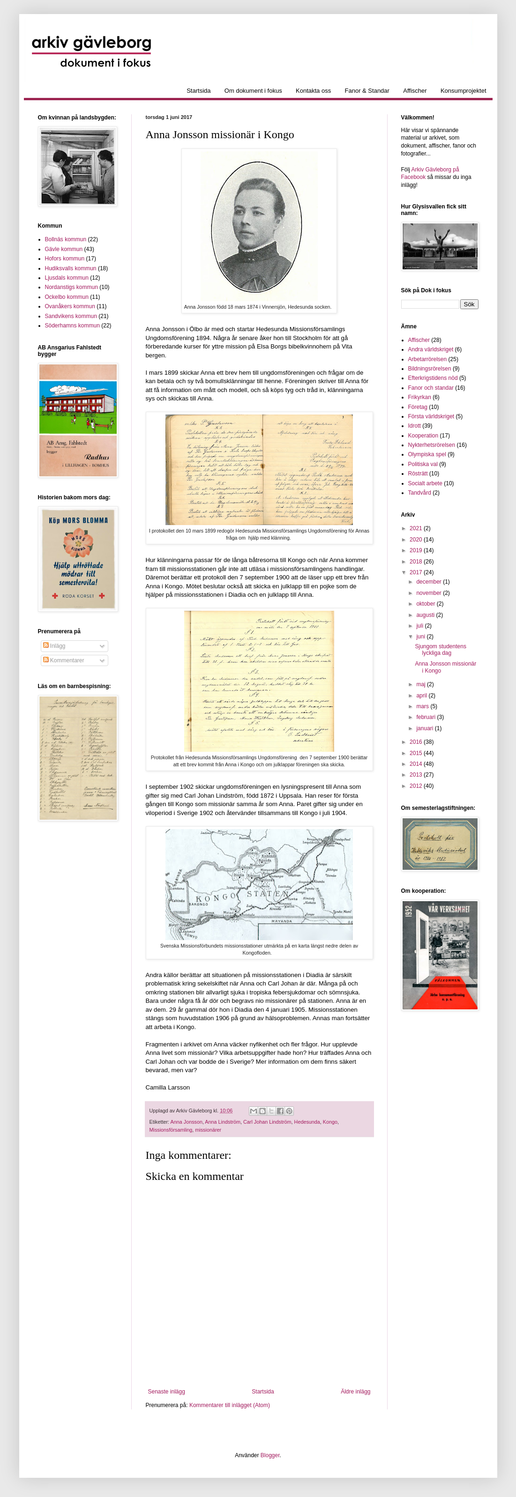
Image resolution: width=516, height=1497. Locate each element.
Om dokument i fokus (253, 90)
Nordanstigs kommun (71, 287)
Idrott (414, 425)
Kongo (330, 1122)
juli (420, 626)
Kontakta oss (313, 90)
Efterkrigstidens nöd (433, 378)
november (429, 593)
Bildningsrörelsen (429, 368)
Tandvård (419, 492)
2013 (417, 774)
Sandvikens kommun (71, 316)
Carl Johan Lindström (267, 1122)
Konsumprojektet (463, 90)
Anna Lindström (222, 1122)
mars (423, 706)
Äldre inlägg (355, 1391)
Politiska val (423, 464)
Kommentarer (63, 660)
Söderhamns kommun (72, 325)
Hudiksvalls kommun (71, 268)
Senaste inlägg (166, 1391)
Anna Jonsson (186, 1122)
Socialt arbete (425, 483)
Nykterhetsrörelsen (432, 445)
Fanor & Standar (367, 90)
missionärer (208, 1130)
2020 (417, 539)
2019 (417, 550)
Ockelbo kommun (67, 297)
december (429, 581)
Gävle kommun (64, 249)
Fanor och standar (431, 388)
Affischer (414, 90)
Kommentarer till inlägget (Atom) (229, 1405)
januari (425, 728)
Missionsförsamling (171, 1130)
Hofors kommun (65, 258)
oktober (426, 603)
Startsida (198, 90)
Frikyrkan (419, 397)
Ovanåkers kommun (70, 306)
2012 (417, 786)
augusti (426, 615)
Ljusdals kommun (67, 277)
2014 (417, 764)
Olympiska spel (427, 454)
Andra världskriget (431, 349)
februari (426, 717)
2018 (417, 561)
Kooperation (423, 435)
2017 (417, 572)
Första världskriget (431, 416)
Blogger (270, 1455)
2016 (417, 742)
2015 (417, 753)
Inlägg (54, 646)
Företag (417, 407)
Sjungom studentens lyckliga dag (440, 649)
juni (421, 636)
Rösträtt (418, 473)
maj (421, 684)
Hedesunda (307, 1122)
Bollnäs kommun (66, 239)
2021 (417, 528)
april (422, 695)
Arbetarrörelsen (427, 359)
